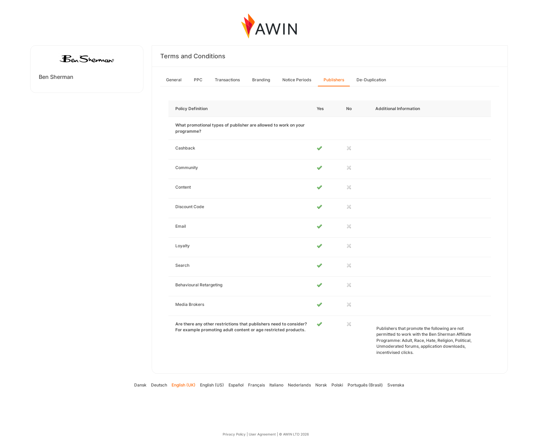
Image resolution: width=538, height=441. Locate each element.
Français (256, 385)
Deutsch (159, 385)
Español (236, 385)
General (174, 79)
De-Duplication (371, 79)
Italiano (276, 385)
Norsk (321, 385)
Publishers (334, 79)
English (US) (212, 385)
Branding (261, 79)
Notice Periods (296, 79)
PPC (198, 79)
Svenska (395, 385)
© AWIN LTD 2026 (294, 434)
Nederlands (299, 385)
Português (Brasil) (365, 385)
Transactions (227, 79)
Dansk (140, 385)
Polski (337, 385)
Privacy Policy (234, 434)
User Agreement (262, 434)
